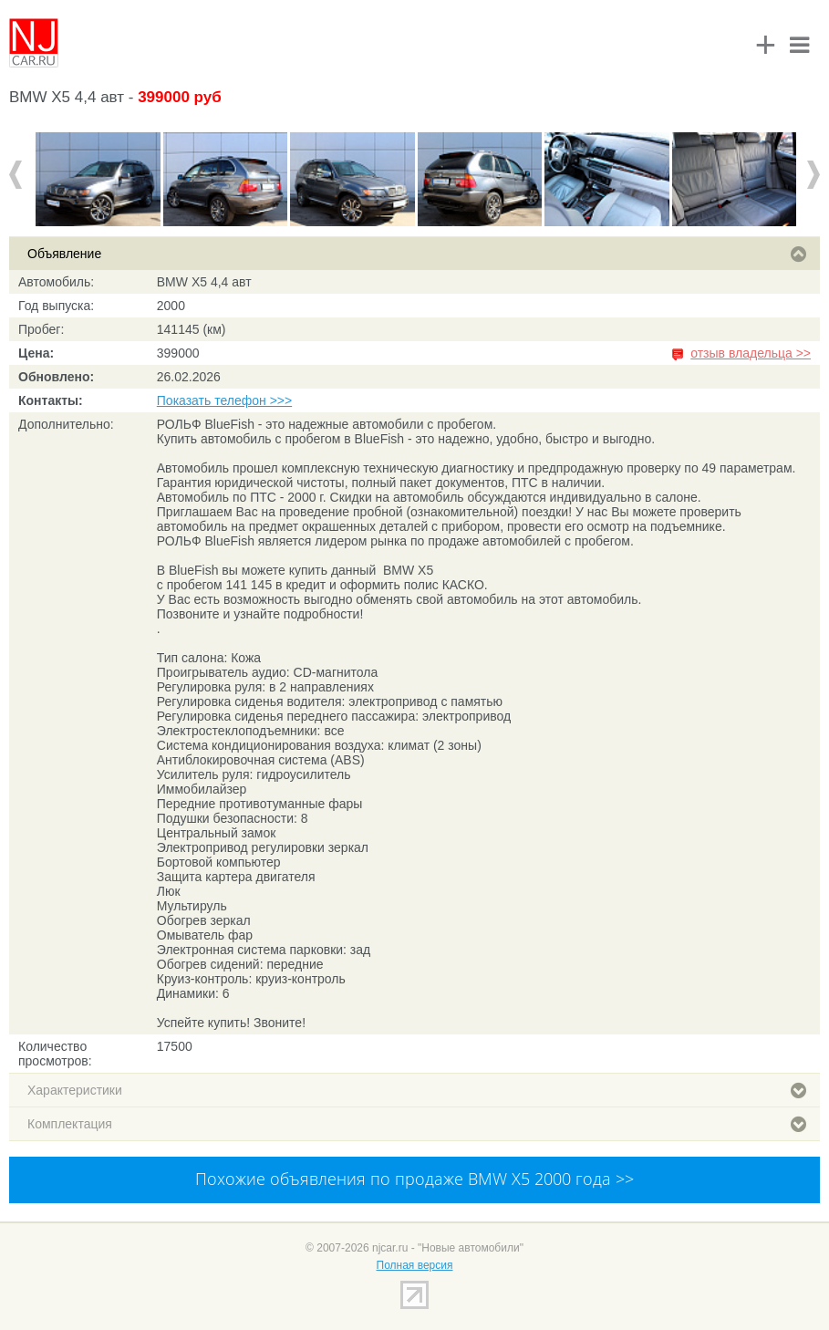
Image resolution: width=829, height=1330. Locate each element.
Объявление (416, 253)
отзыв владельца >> (750, 353)
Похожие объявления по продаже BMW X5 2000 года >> (414, 1179)
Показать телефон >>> (224, 400)
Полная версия (415, 1265)
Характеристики (416, 1090)
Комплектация (416, 1124)
